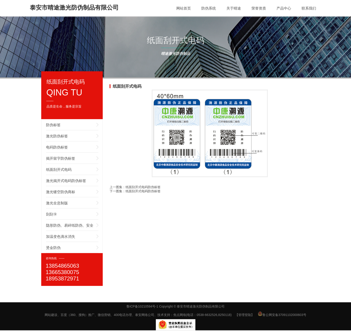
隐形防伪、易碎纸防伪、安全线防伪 (69, 227)
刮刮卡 (51, 214)
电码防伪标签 (57, 147)
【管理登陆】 (244, 315)
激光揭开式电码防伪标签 (66, 181)
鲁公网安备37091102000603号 (282, 315)
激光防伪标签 (57, 136)
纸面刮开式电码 (59, 170)
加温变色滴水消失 (60, 237)
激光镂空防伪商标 (60, 192)
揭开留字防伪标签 (60, 158)
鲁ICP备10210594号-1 (142, 306)
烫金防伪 (53, 248)
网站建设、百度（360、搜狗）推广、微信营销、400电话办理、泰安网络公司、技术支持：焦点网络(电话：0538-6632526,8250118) (138, 315)
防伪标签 (53, 125)
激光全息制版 (57, 203)
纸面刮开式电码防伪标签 (143, 187)
